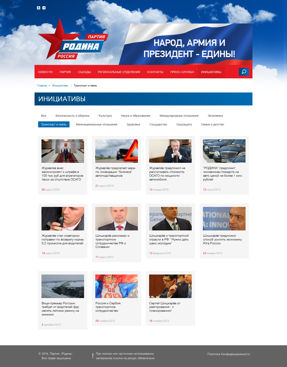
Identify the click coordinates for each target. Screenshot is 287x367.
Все (43, 115)
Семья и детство (212, 124)
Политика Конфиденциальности (228, 354)
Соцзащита (184, 124)
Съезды (84, 72)
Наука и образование (135, 115)
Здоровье (133, 124)
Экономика (215, 115)
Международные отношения (179, 115)
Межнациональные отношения (96, 124)
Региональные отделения (119, 72)
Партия (65, 72)
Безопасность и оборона (72, 115)
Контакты (155, 72)
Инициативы (211, 72)
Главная (42, 85)
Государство (158, 124)
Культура (105, 115)
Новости (45, 72)
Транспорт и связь (54, 124)
